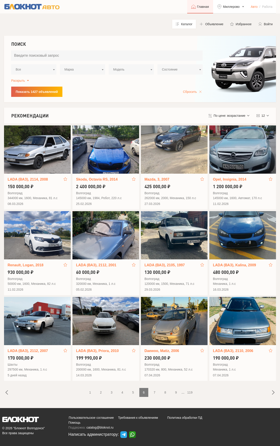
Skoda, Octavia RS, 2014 (97, 179)
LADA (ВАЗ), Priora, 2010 (97, 351)
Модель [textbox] (118, 69)
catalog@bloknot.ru (100, 427)
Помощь (74, 422)
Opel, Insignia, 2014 (229, 179)
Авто (254, 6)
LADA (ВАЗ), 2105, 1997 (164, 265)
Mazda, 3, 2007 (156, 179)
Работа (267, 6)
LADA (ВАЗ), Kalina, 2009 (234, 265)
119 (189, 392)
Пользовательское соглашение (91, 417)
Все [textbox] (18, 69)
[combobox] (33, 69)
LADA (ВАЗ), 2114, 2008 (28, 179)
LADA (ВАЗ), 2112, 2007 (28, 351)
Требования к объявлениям (138, 417)
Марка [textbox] (69, 69)
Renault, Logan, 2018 (25, 265)
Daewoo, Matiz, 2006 (161, 351)
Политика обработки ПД (184, 417)
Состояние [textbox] (170, 69)
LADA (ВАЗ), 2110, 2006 (233, 351)
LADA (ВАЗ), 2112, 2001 (96, 265)
